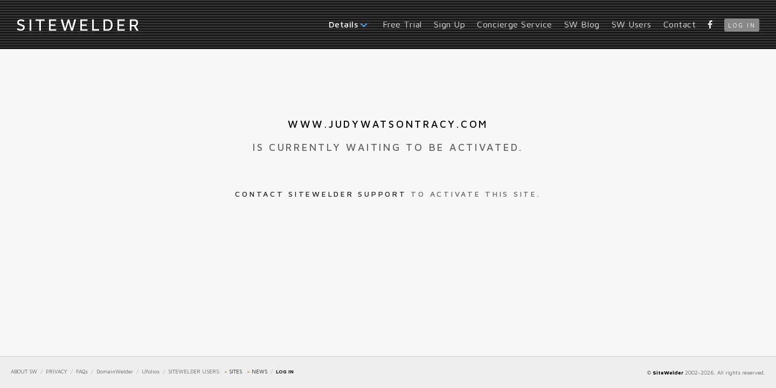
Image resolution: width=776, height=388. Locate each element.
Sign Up (450, 24)
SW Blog (582, 24)
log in (742, 25)
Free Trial (402, 24)
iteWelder (78, 24)
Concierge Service (514, 24)
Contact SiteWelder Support (320, 193)
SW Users (632, 24)
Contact (679, 24)
